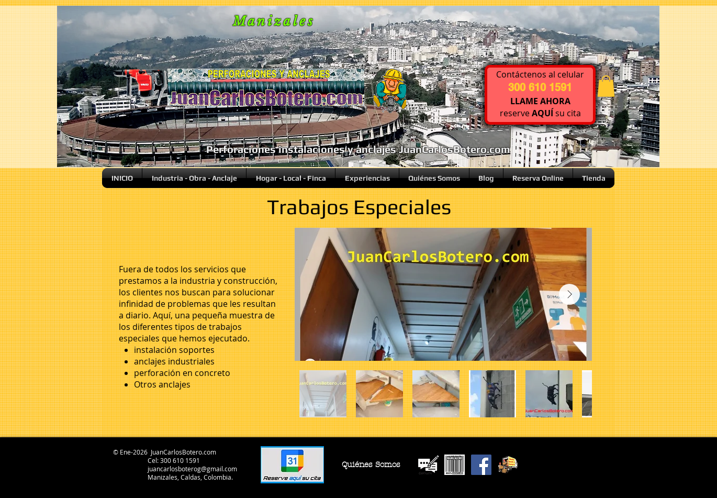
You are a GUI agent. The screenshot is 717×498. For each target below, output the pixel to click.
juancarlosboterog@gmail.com (192, 468)
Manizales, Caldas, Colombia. (190, 477)
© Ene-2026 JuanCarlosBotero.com (163, 452)
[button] (606, 86)
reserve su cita (540, 113)
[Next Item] (569, 294)
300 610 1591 (180, 460)
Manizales (274, 21)
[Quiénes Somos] (371, 465)
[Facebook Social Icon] (481, 465)
